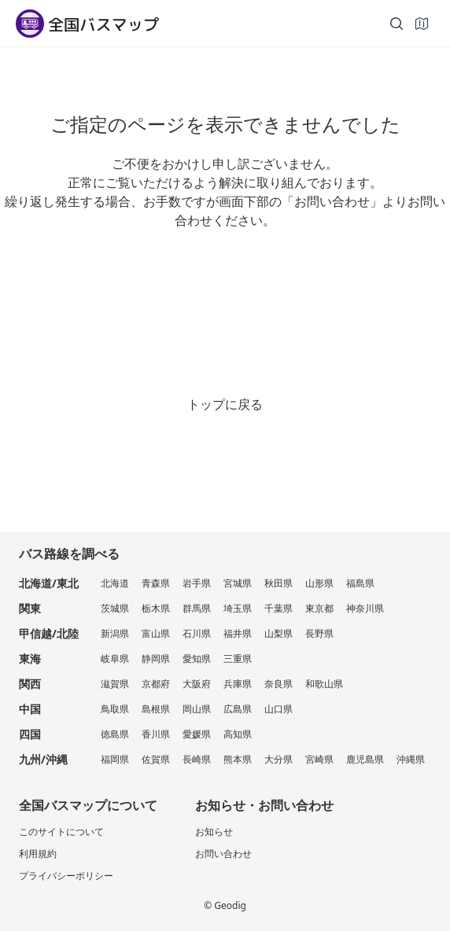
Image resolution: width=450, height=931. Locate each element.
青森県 (156, 583)
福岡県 (115, 759)
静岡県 (156, 658)
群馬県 (197, 608)
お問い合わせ (223, 853)
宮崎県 (319, 759)
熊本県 (237, 759)
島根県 (156, 709)
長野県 (319, 633)
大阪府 (197, 683)
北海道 (115, 583)
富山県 (156, 633)
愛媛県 (197, 734)
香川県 (156, 734)
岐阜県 (115, 658)
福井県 (237, 633)
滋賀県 (115, 683)
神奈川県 (365, 608)
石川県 (197, 633)
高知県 (237, 734)
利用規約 (38, 853)
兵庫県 (237, 683)
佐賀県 (156, 759)
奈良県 (278, 683)
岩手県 (197, 583)
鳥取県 (115, 709)
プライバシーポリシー (66, 875)
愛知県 (197, 658)
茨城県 (115, 608)
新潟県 (115, 633)
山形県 (319, 583)
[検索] (396, 23)
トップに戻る (225, 404)
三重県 (237, 658)
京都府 (156, 683)
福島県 (360, 583)
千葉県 (278, 608)
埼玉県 (237, 608)
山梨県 (278, 633)
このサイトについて (61, 831)
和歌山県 (324, 683)
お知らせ (214, 831)
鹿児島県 (365, 759)
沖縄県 (411, 759)
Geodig (230, 905)
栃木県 (156, 608)
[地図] (421, 23)
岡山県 (197, 709)
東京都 (319, 608)
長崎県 (197, 759)
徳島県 (115, 734)
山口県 (278, 709)
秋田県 (278, 583)
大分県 (278, 759)
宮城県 (237, 583)
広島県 (237, 709)
